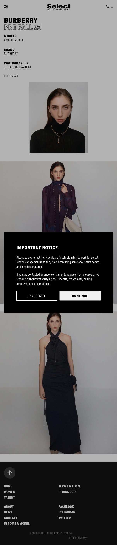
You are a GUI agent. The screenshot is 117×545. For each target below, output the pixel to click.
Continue (80, 296)
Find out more (36, 296)
